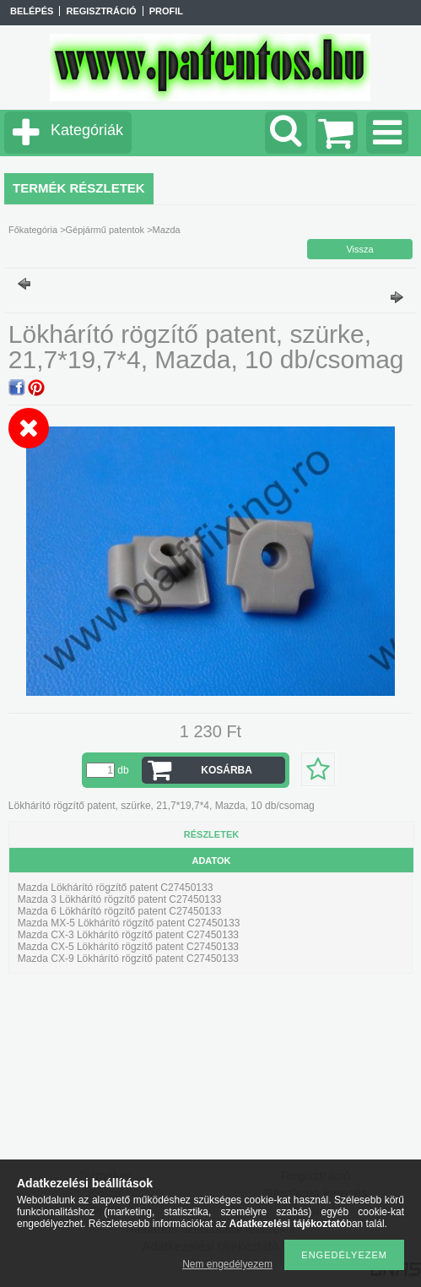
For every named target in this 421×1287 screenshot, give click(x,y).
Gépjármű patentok (105, 230)
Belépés (31, 11)
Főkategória (32, 230)
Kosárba (226, 770)
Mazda (167, 230)
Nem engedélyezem (227, 1264)
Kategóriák (87, 130)
